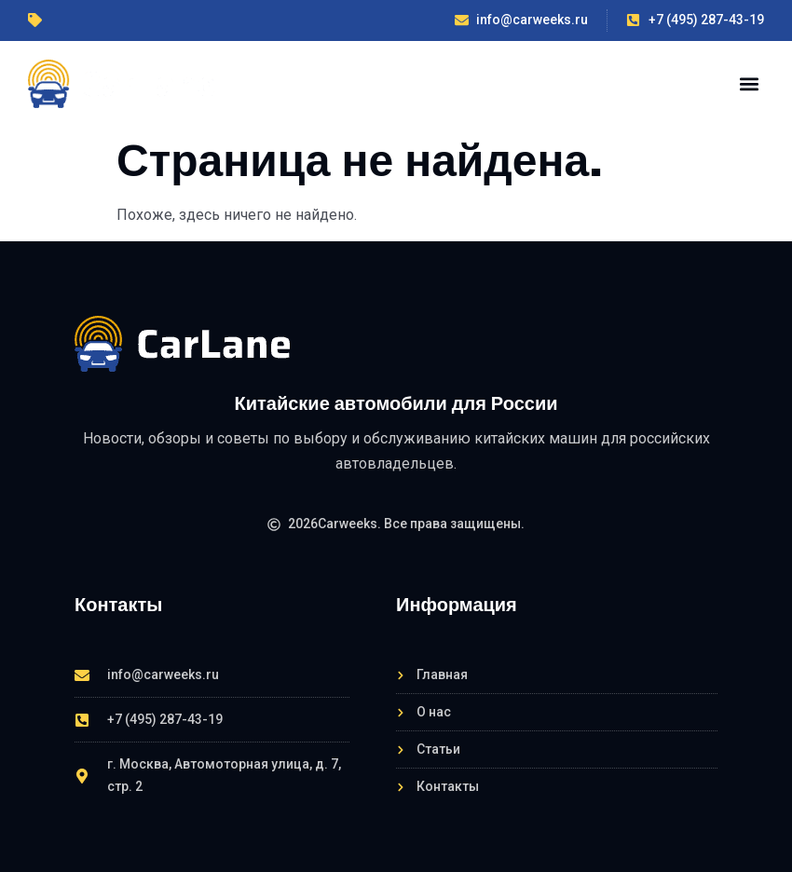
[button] (748, 83)
